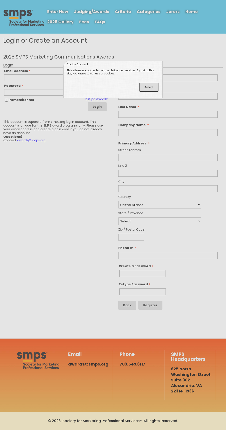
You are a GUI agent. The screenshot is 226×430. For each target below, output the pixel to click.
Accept (149, 87)
